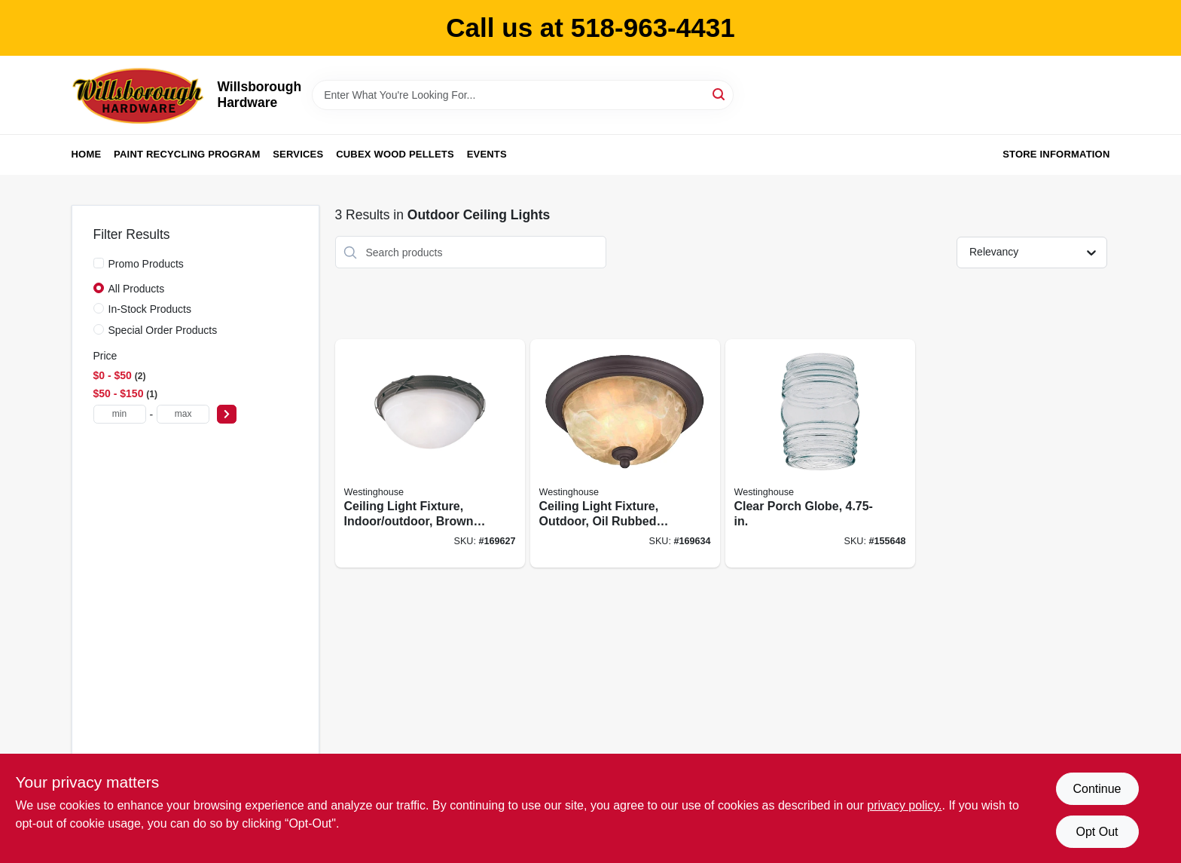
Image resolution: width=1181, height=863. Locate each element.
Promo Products (146, 264)
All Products (136, 288)
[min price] (119, 414)
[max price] (183, 414)
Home (87, 154)
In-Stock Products (150, 309)
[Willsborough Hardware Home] (139, 95)
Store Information (1055, 154)
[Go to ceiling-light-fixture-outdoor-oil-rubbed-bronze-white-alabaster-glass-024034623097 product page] (625, 453)
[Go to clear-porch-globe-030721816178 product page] (820, 453)
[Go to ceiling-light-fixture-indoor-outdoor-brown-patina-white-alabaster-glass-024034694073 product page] (430, 453)
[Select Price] (227, 414)
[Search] (720, 93)
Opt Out (1097, 831)
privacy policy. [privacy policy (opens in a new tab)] (904, 805)
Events (487, 154)
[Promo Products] (98, 263)
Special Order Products (163, 330)
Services (298, 154)
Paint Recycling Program (187, 154)
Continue (1097, 788)
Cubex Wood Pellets (395, 154)
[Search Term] (523, 95)
